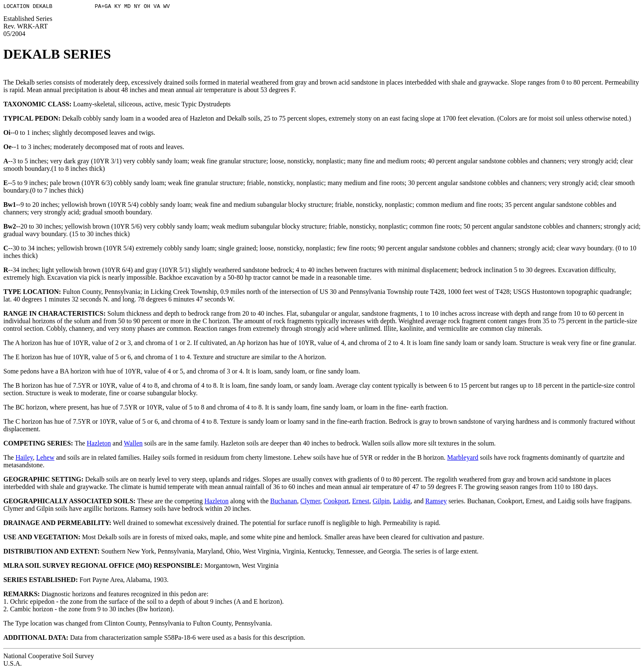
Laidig (402, 502)
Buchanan (283, 502)
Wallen (133, 444)
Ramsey (436, 502)
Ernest (360, 502)
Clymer (310, 502)
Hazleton (99, 444)
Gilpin (381, 502)
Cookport (336, 502)
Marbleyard (462, 458)
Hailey (24, 458)
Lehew (45, 458)
